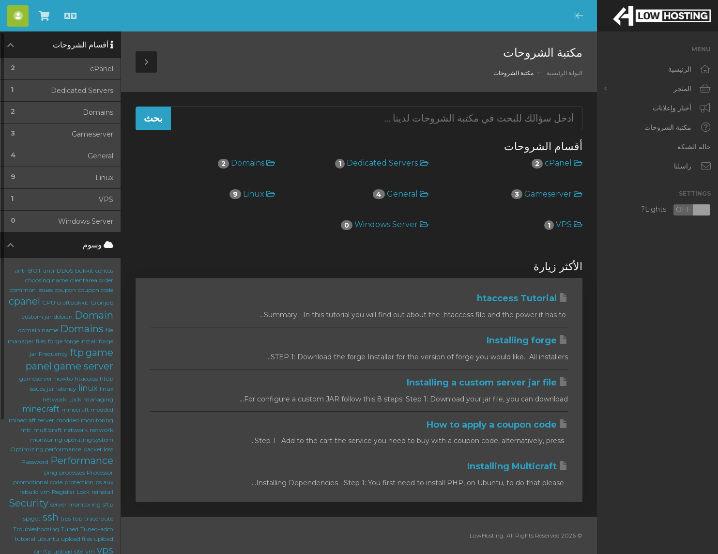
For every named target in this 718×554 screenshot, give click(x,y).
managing (98, 399)
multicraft (47, 429)
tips (66, 518)
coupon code (95, 289)
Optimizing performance (45, 449)
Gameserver (546, 194)
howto (63, 378)
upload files (76, 538)
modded (67, 420)
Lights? (676, 210)
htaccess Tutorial (522, 298)
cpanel (24, 301)
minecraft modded (87, 409)
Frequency (53, 353)
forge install (80, 341)
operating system (88, 439)
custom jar (37, 316)
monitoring (97, 420)
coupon (65, 289)
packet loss (98, 449)
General (400, 194)
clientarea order (91, 280)
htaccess (86, 378)
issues (37, 388)
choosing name (46, 280)
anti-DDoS (58, 270)
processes (72, 472)
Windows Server (384, 224)
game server (83, 366)
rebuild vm (34, 491)
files (41, 341)
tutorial (25, 538)
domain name (38, 330)
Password (34, 461)
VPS (563, 224)
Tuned (69, 529)
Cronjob (102, 302)
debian (63, 316)
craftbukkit (73, 302)
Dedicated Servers (381, 163)
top (77, 518)
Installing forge (527, 340)
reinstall (102, 491)
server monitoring (75, 504)
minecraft (41, 409)
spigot (32, 518)
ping (50, 472)
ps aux (104, 482)
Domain (94, 315)
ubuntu (48, 538)
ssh (51, 517)
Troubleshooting (36, 529)
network (76, 429)
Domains (246, 163)
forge (55, 341)
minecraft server (31, 420)
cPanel (557, 163)
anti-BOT (28, 270)
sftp (108, 504)
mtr (25, 429)
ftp (77, 352)
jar (50, 388)
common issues (31, 289)
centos (104, 270)
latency (66, 388)
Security (28, 503)
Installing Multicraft (517, 466)
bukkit (84, 270)
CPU (48, 302)
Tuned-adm (96, 529)
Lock (74, 399)
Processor (100, 472)
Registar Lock (71, 491)
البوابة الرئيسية (564, 73)
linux (88, 388)
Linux (252, 194)
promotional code (37, 482)
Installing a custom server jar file (487, 382)
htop (106, 378)
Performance (81, 460)
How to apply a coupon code (497, 424)
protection (78, 482)
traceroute (98, 518)
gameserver (35, 378)
